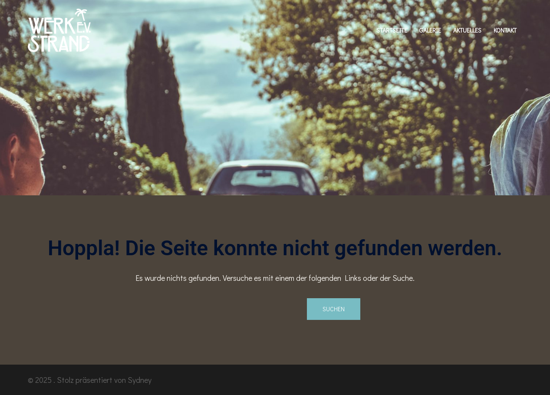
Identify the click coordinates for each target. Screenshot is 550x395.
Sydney (139, 380)
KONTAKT (505, 30)
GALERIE (430, 30)
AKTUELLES (467, 30)
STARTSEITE (391, 30)
